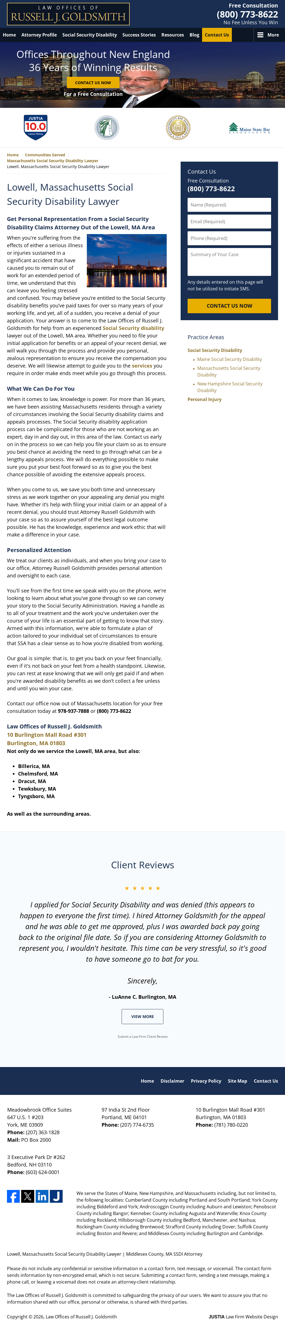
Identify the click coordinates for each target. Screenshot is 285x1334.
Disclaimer (172, 1081)
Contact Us (217, 35)
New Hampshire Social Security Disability (229, 387)
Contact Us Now (93, 82)
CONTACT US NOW (229, 305)
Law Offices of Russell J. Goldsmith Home (68, 14)
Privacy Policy (206, 1081)
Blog (194, 35)
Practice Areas (206, 337)
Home (9, 35)
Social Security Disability (89, 35)
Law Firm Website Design (243, 1317)
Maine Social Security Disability (229, 359)
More (273, 35)
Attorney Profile (39, 35)
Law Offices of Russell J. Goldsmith (81, 1317)
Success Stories (139, 35)
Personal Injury (205, 399)
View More (142, 1016)
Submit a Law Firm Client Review (143, 1036)
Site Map (237, 1081)
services (142, 365)
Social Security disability (133, 328)
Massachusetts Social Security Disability (228, 371)
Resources (172, 35)
